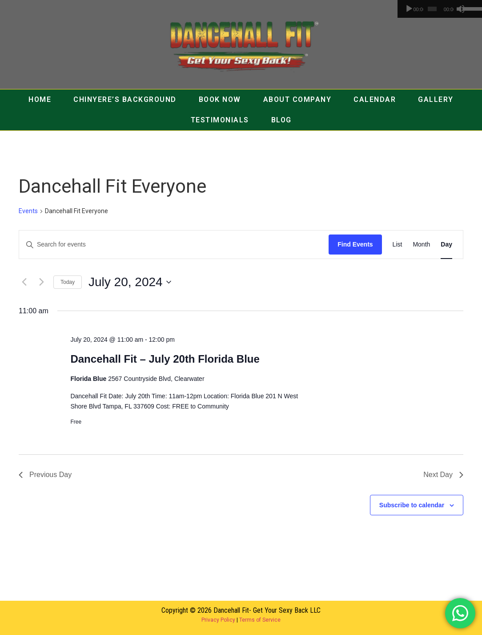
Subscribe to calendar (411, 505)
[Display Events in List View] (397, 245)
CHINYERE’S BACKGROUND (125, 99)
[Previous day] (24, 282)
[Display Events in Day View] (446, 245)
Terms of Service (260, 620)
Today (67, 282)
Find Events (355, 244)
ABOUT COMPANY (297, 99)
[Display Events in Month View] (421, 245)
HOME (39, 99)
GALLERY (436, 99)
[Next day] (41, 282)
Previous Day (45, 474)
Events (28, 210)
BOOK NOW (220, 99)
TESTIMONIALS (220, 120)
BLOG (281, 120)
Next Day (443, 474)
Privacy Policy (218, 620)
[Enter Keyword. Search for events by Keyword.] (174, 245)
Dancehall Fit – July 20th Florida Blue (164, 359)
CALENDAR (374, 99)
